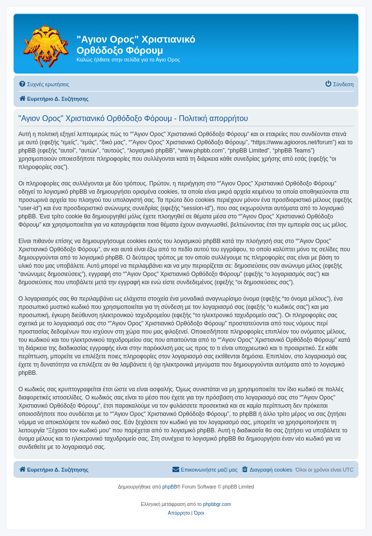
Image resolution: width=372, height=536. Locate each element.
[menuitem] (43, 84)
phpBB (169, 487)
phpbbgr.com (217, 504)
